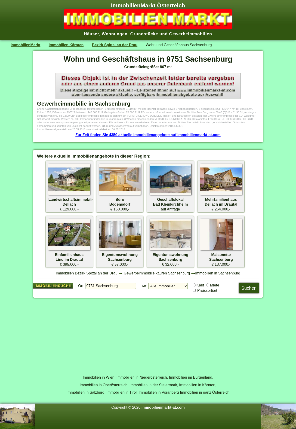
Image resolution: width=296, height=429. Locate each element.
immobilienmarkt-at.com (163, 407)
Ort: (81, 286)
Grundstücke (144, 34)
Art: (144, 286)
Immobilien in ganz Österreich (204, 392)
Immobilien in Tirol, (122, 392)
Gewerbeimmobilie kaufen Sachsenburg (157, 273)
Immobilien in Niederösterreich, (142, 377)
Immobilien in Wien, (99, 377)
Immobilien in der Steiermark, (154, 385)
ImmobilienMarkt (25, 45)
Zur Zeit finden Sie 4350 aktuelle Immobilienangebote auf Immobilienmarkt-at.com (148, 135)
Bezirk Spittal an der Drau (115, 45)
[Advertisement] (148, 333)
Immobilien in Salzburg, (86, 392)
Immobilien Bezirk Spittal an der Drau (86, 273)
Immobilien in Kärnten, (197, 385)
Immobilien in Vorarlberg (159, 392)
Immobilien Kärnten (66, 45)
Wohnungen (114, 34)
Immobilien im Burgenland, (191, 377)
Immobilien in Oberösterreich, (104, 385)
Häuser (91, 34)
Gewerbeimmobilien (190, 34)
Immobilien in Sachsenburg (217, 273)
